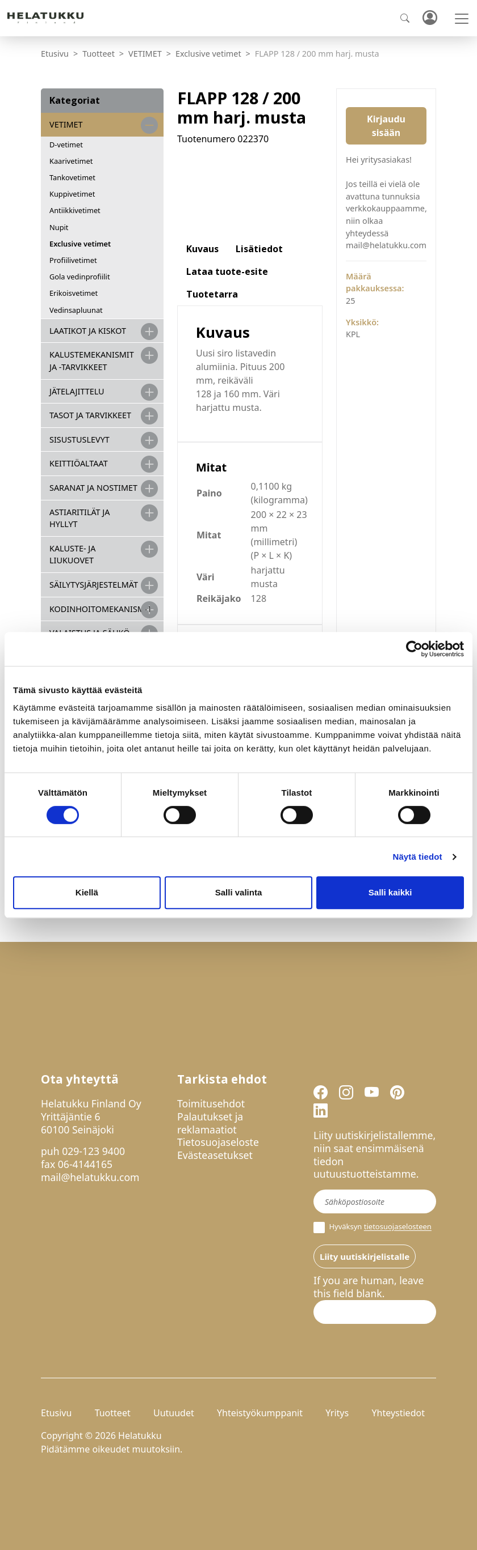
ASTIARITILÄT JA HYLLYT (79, 518)
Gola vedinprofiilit (79, 276)
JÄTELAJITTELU (76, 391)
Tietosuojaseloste (218, 1142)
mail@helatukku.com (90, 1177)
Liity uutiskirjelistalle (364, 1256)
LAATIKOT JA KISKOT (87, 330)
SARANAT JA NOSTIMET (93, 487)
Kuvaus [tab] (202, 249)
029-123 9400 (93, 1151)
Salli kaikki (390, 892)
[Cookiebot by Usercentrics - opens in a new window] (414, 648)
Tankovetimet (72, 177)
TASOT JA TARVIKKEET (90, 415)
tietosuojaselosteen (398, 1227)
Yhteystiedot (397, 1413)
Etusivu (55, 53)
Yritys (337, 1413)
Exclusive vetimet (208, 53)
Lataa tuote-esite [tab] (227, 271)
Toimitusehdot (211, 1103)
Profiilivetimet (73, 260)
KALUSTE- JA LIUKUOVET (72, 554)
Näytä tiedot (417, 856)
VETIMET (145, 53)
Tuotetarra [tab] (212, 294)
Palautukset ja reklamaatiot (210, 1123)
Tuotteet (98, 53)
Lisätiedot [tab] (259, 249)
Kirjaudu (429, 18)
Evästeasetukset (215, 1155)
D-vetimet (66, 144)
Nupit (58, 227)
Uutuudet (173, 1413)
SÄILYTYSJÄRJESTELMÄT (93, 584)
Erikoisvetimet (73, 293)
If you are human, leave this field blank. (368, 1287)
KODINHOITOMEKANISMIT (100, 609)
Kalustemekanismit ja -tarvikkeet (91, 360)
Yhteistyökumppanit (260, 1413)
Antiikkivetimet (75, 210)
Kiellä (87, 892)
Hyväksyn (372, 1227)
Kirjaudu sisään (386, 126)
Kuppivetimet (72, 194)
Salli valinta (238, 892)
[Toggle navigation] (461, 18)
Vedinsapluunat (76, 310)
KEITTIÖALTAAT (78, 463)
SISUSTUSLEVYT (79, 439)
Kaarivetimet (71, 161)
